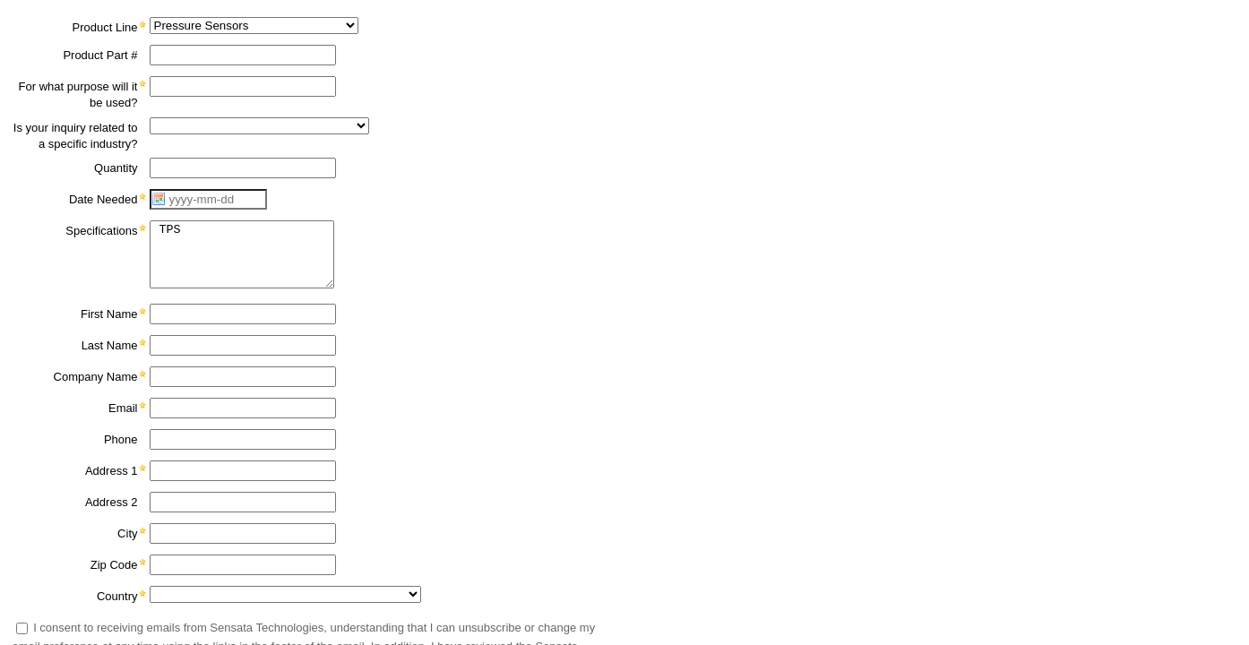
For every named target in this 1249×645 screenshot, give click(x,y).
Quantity (115, 168)
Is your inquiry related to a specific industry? (75, 135)
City (127, 533)
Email (123, 408)
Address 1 (111, 470)
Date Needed (103, 199)
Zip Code (114, 565)
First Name (109, 314)
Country (117, 596)
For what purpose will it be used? (78, 94)
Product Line (105, 27)
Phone (121, 439)
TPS (242, 254)
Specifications (101, 230)
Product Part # (100, 55)
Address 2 (111, 502)
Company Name (96, 376)
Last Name (110, 345)
